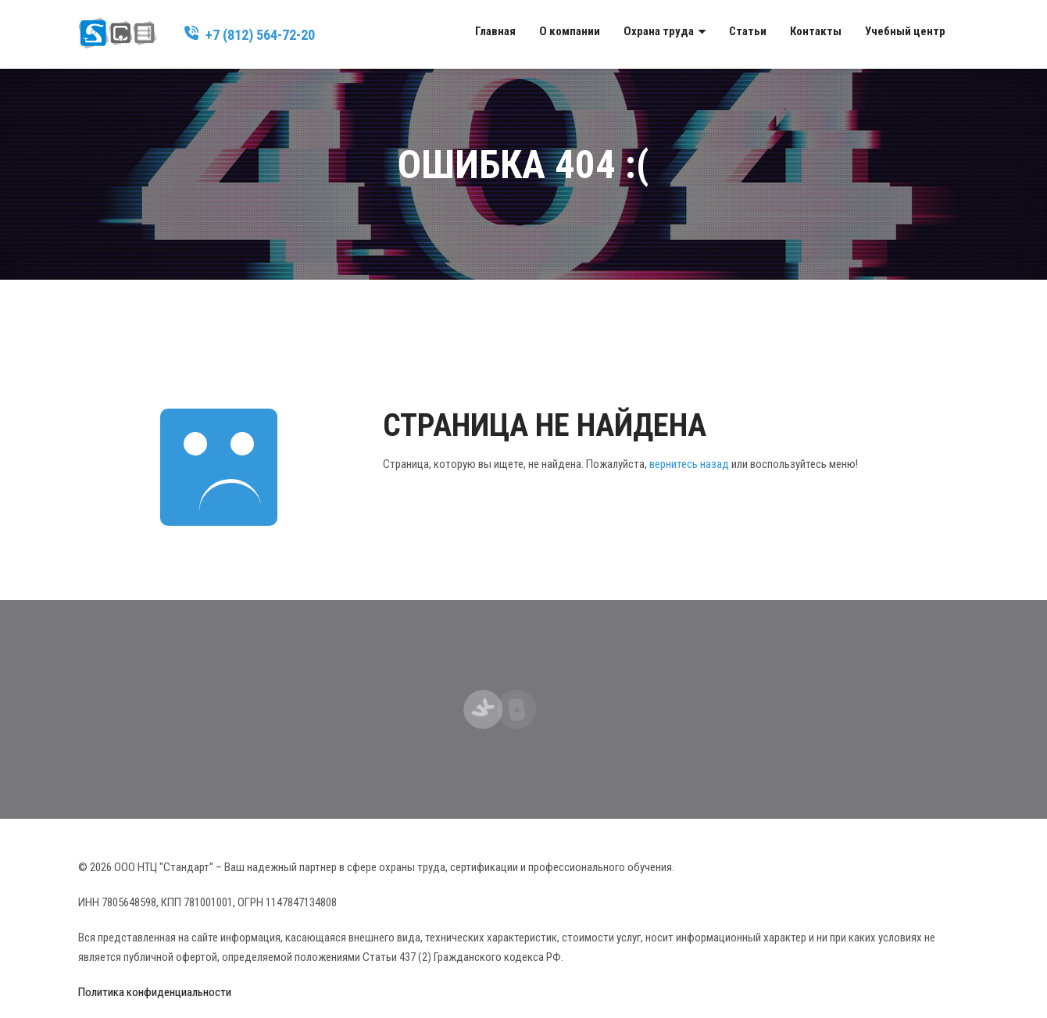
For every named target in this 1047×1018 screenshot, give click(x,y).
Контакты (816, 31)
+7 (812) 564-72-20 (260, 35)
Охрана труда (659, 31)
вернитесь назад (689, 464)
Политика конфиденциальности (154, 992)
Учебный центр (905, 31)
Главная (495, 31)
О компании (569, 31)
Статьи (747, 31)
